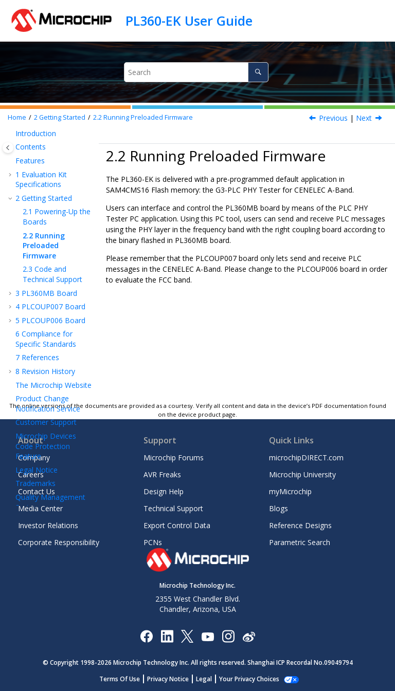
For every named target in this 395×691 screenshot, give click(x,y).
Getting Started (59, 117)
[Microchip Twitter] (187, 635)
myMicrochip (290, 491)
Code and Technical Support (52, 274)
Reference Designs (300, 525)
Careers (31, 474)
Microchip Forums (173, 457)
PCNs (152, 542)
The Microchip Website (53, 385)
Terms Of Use (125, 679)
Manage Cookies (249, 679)
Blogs (278, 508)
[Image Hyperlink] (207, 636)
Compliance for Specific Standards (45, 339)
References (37, 357)
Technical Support (173, 508)
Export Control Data (176, 525)
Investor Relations (48, 525)
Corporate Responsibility (58, 542)
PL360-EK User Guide (189, 20)
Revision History (45, 371)
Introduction (35, 133)
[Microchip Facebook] (146, 635)
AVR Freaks (162, 474)
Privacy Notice (173, 679)
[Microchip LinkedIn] (166, 635)
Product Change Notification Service (47, 404)
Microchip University (302, 474)
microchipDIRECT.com (306, 457)
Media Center (40, 508)
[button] (11, 133)
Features (30, 160)
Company (34, 457)
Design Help (163, 491)
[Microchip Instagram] (228, 635)
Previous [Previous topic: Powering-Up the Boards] (333, 118)
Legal (210, 679)
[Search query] (196, 72)
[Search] (258, 72)
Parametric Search (299, 542)
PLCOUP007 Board (50, 306)
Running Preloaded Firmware (143, 117)
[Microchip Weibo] (248, 636)
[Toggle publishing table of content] (8, 147)
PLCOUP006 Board (50, 320)
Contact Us (36, 491)
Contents (30, 147)
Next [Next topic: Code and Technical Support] (364, 118)
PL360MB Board (46, 293)
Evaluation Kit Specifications (41, 180)
